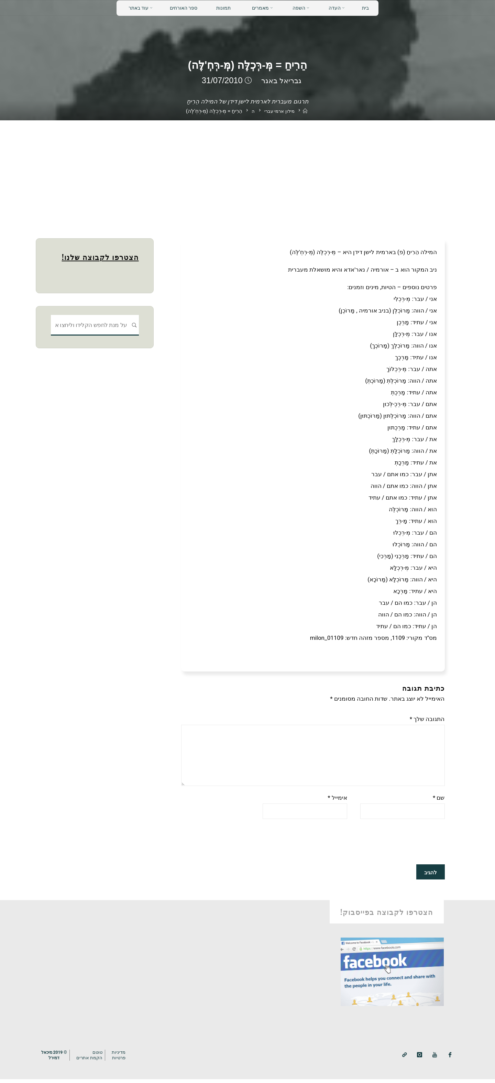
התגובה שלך (427, 718)
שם (439, 801)
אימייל (337, 801)
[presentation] (392, 845)
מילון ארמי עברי (279, 111)
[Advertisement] (247, 172)
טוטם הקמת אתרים (92, 1058)
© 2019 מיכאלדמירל (55, 1058)
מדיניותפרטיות (122, 1058)
